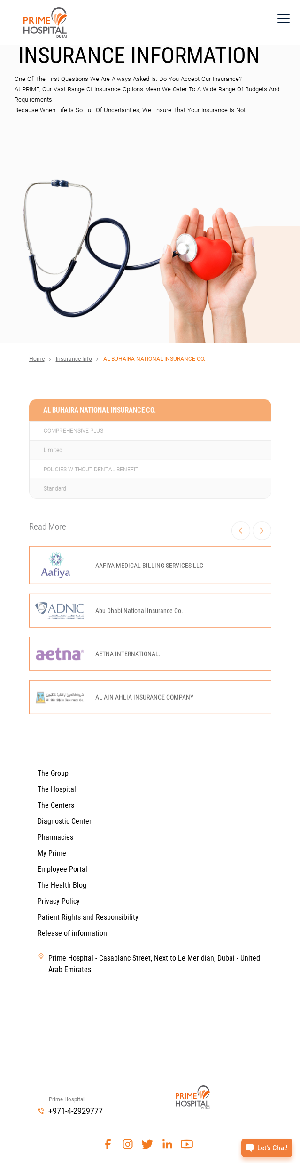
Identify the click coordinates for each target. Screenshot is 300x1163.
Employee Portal (62, 869)
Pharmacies (55, 837)
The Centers (56, 805)
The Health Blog (62, 885)
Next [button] (262, 555)
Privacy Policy (59, 901)
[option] (150, 651)
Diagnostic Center (65, 821)
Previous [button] (241, 555)
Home (37, 359)
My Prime (52, 853)
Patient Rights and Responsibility (88, 917)
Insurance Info (74, 359)
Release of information (72, 933)
